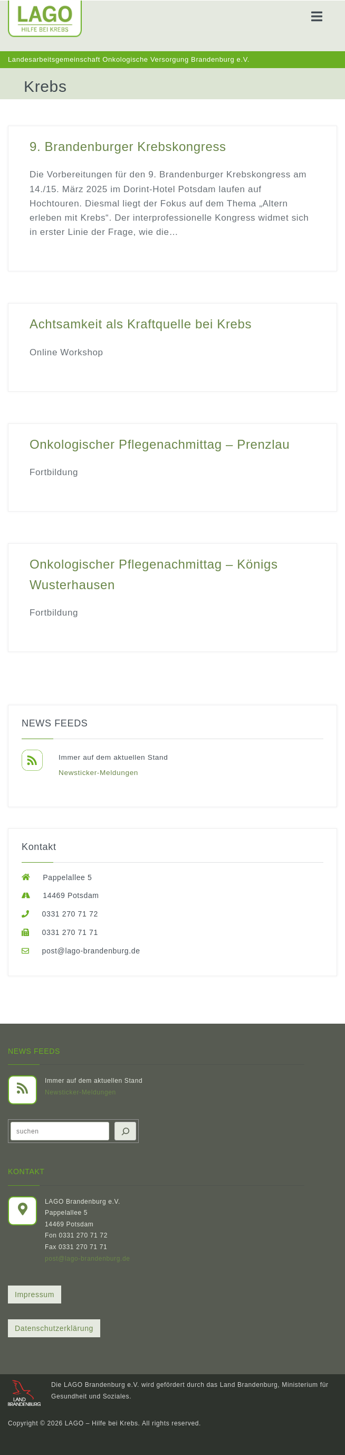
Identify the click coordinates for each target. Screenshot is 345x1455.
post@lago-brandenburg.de (87, 1258)
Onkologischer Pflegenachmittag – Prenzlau (160, 444)
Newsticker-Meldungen (98, 773)
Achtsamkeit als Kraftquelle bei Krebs (141, 324)
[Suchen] (125, 1131)
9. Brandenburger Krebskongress (128, 146)
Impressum (34, 1294)
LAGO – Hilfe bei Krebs (101, 1423)
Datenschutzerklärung (54, 1328)
